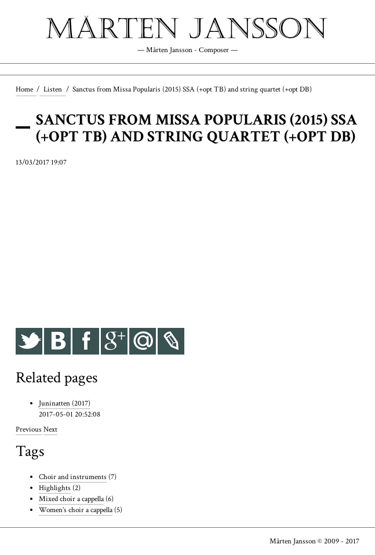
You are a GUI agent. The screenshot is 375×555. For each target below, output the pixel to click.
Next (50, 429)
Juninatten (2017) (64, 403)
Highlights (55, 488)
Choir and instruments (73, 477)
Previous (29, 429)
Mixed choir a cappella (71, 499)
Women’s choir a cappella (75, 510)
